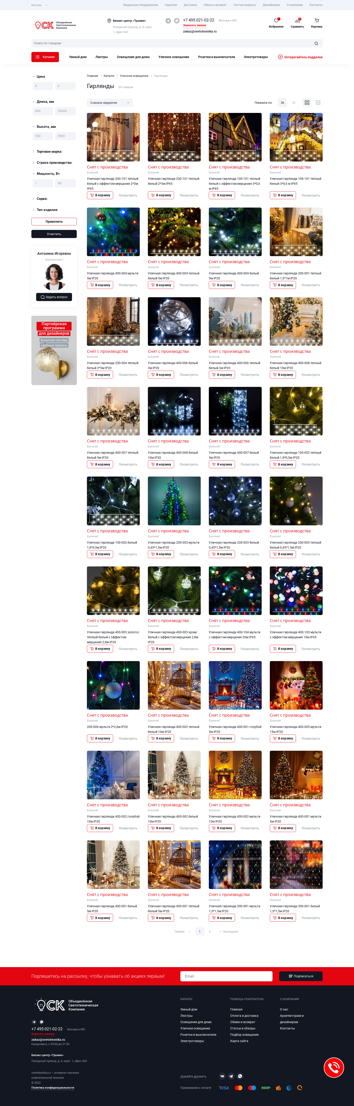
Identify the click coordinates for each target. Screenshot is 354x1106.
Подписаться (301, 976)
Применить (54, 221)
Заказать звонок (194, 25)
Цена (39, 77)
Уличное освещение (173, 57)
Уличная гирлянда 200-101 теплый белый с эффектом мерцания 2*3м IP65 (112, 183)
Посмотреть (128, 195)
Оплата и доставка (244, 1015)
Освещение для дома (133, 57)
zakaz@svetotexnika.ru (200, 31)
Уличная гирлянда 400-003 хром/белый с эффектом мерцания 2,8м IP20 (173, 637)
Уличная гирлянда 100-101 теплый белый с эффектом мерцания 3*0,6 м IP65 (234, 183)
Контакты (316, 5)
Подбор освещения (244, 1034)
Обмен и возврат (215, 5)
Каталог (45, 57)
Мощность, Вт (46, 174)
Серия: (39, 199)
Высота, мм (44, 127)
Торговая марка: (47, 152)
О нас (284, 1009)
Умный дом (78, 57)
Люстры (101, 57)
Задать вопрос (54, 297)
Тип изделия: (45, 210)
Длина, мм (43, 102)
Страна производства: (52, 163)
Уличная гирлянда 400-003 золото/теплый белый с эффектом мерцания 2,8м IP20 (113, 637)
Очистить (54, 234)
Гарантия (171, 5)
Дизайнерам (271, 5)
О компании (295, 5)
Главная (92, 75)
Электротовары (256, 57)
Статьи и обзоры (242, 1028)
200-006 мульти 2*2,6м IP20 (107, 727)
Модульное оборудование (140, 5)
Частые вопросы (244, 5)
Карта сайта (239, 1041)
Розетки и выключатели (216, 57)
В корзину (100, 195)
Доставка (190, 5)
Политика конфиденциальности (52, 1087)
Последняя (230, 931)
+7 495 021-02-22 (198, 20)
